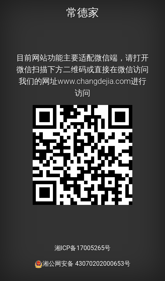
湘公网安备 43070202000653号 (82, 263)
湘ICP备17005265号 (82, 248)
